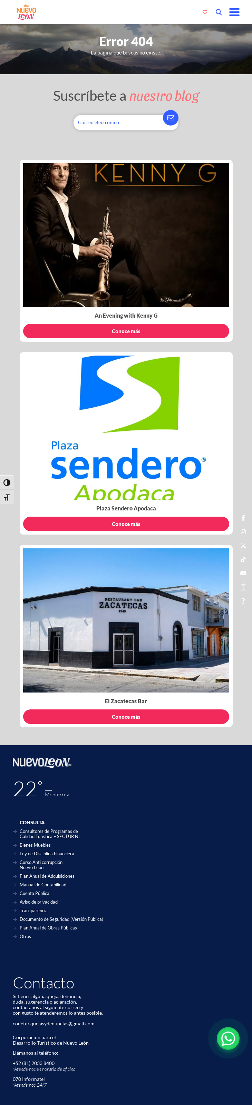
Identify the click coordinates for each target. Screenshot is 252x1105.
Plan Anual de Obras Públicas (48, 927)
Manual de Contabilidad (43, 884)
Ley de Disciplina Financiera (47, 853)
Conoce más (126, 331)
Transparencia (34, 910)
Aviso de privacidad (39, 902)
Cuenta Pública (34, 893)
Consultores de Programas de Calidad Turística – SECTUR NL (50, 834)
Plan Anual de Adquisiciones (47, 876)
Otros (25, 936)
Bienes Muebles (35, 845)
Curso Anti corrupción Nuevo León (41, 865)
